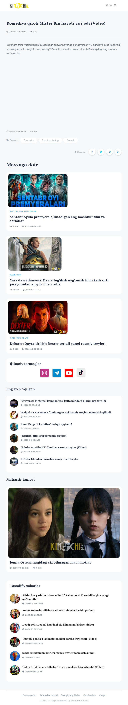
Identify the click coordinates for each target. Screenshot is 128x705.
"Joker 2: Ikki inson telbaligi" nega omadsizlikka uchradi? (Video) (63, 667)
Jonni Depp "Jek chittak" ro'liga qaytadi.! (46, 424)
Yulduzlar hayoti (49, 695)
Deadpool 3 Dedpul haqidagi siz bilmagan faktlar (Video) (58, 624)
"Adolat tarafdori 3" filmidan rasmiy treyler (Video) (53, 447)
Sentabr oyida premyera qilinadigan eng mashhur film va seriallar (57, 219)
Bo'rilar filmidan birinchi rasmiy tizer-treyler (49, 459)
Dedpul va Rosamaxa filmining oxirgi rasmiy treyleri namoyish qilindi (66, 412)
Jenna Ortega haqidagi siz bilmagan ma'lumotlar (50, 562)
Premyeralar (29, 695)
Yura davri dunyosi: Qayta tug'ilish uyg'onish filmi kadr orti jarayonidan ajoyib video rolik (59, 282)
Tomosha (29, 140)
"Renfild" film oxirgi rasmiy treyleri (43, 436)
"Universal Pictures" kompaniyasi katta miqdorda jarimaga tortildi (63, 401)
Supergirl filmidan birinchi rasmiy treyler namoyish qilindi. (58, 652)
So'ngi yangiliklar (70, 695)
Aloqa (102, 695)
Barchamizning (50, 140)
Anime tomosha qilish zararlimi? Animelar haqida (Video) (58, 610)
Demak (70, 140)
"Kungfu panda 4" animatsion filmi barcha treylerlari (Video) (59, 638)
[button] (114, 5)
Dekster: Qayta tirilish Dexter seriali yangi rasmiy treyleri (58, 343)
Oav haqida (89, 695)
